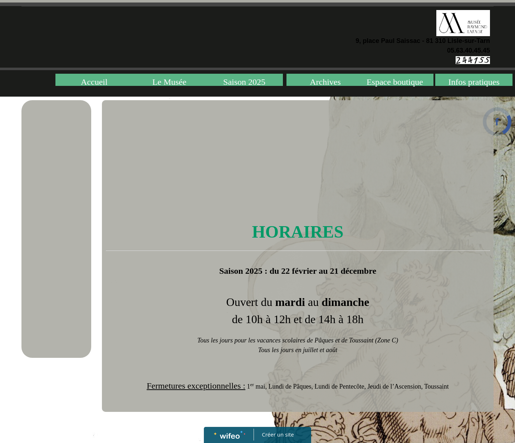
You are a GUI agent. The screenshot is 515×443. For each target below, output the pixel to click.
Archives (325, 81)
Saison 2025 (244, 81)
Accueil (94, 81)
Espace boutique (395, 81)
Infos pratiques (474, 81)
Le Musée (169, 81)
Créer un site (278, 434)
